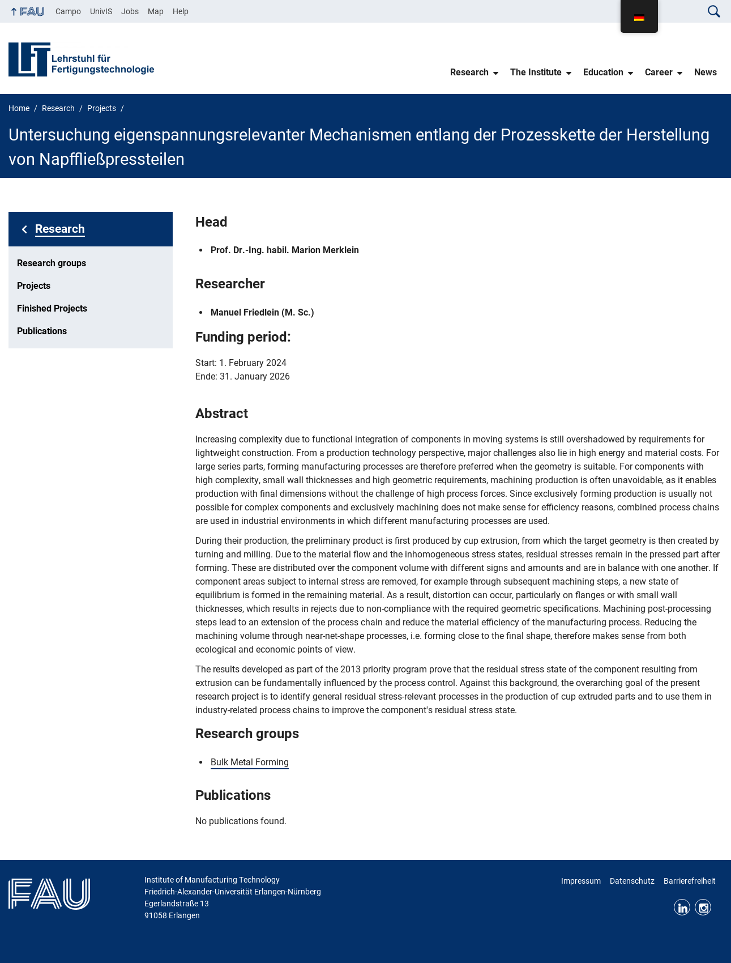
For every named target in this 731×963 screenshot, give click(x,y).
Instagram (703, 907)
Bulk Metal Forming (250, 762)
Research (469, 72)
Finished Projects (52, 308)
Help (181, 11)
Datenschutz (632, 880)
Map (156, 11)
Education (603, 72)
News (705, 72)
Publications (42, 331)
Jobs (130, 11)
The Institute (536, 72)
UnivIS (101, 11)
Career (659, 72)
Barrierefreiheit (690, 880)
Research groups (51, 263)
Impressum (581, 880)
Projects (33, 285)
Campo (68, 11)
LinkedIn (682, 907)
